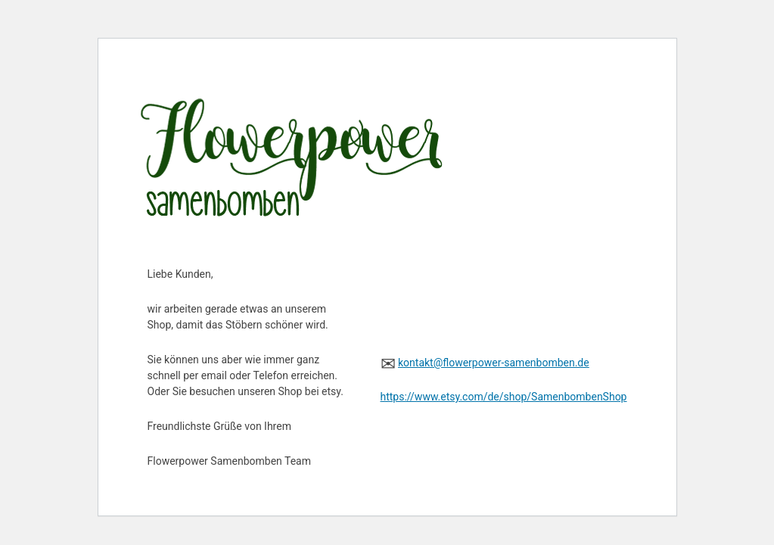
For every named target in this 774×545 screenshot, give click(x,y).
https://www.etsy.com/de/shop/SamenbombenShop (504, 397)
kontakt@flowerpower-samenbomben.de (493, 363)
